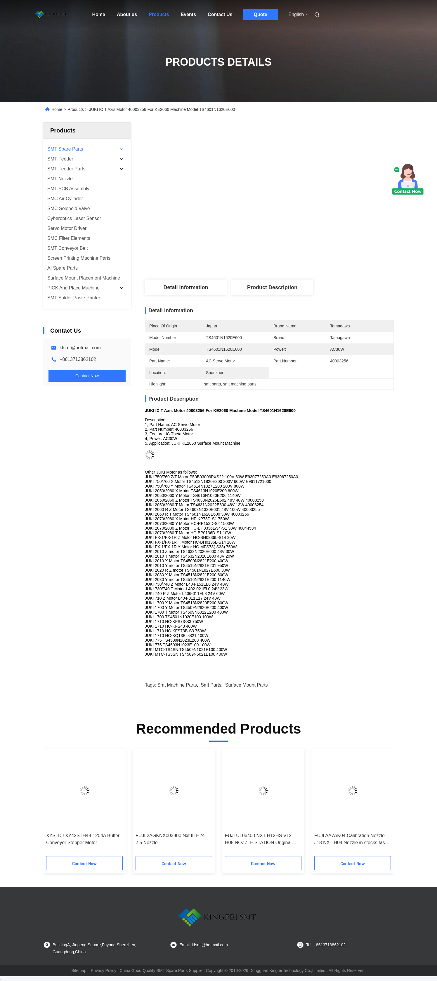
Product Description (272, 287)
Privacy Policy (103, 970)
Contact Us (220, 14)
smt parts (211, 684)
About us (127, 14)
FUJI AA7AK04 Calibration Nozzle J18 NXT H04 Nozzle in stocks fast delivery (350, 839)
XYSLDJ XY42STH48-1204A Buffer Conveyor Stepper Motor (82, 839)
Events (188, 14)
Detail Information (185, 287)
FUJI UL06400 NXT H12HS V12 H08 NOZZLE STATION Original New (258, 839)
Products (159, 14)
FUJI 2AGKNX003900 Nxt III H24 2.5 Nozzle (170, 839)
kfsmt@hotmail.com (80, 347)
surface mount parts (246, 684)
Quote (260, 14)
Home (98, 14)
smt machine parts (177, 684)
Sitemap (78, 970)
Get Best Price (300, 228)
